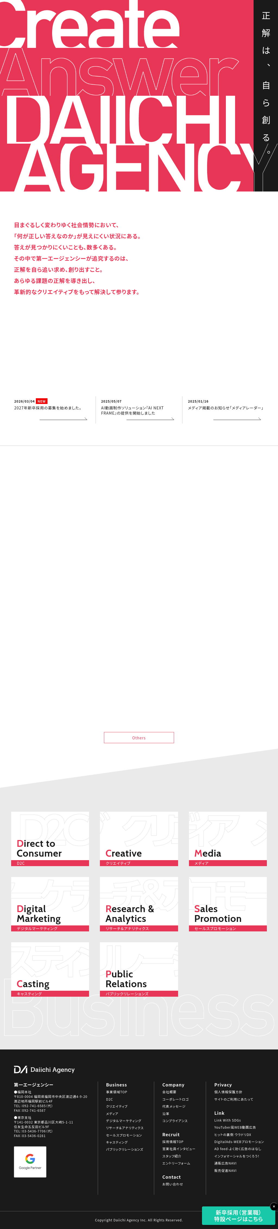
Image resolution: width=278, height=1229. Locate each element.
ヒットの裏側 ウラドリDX (232, 1134)
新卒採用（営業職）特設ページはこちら (238, 1215)
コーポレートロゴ (175, 1099)
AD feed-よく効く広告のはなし (237, 1149)
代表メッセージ (174, 1106)
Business (238, 26)
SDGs (240, 19)
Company (237, 34)
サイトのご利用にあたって (233, 1099)
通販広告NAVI (225, 1163)
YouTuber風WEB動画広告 (235, 1127)
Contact (237, 51)
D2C (109, 1099)
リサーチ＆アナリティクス (125, 1128)
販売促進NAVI (225, 1170)
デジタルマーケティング (123, 1121)
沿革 (165, 1113)
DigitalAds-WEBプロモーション (239, 1142)
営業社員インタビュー (179, 1149)
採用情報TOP (173, 1142)
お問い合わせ (172, 1184)
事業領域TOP (116, 1092)
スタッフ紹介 (172, 1156)
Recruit (239, 41)
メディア (112, 1113)
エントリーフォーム (176, 1163)
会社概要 (169, 1092)
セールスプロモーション (124, 1135)
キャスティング (117, 1142)
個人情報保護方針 (228, 1092)
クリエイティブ (117, 1106)
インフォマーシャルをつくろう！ (237, 1156)
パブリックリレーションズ (124, 1149)
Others (139, 737)
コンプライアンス (175, 1121)
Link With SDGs (227, 1120)
